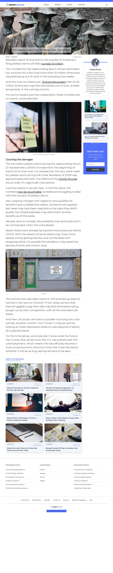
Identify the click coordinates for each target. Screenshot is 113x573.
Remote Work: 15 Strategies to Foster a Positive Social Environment (21, 419)
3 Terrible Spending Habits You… (16, 469)
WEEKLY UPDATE (95, 143)
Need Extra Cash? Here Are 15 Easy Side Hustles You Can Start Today (22, 449)
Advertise (47, 500)
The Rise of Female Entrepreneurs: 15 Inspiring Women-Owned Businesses (60, 389)
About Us (66, 500)
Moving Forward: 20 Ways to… (83, 484)
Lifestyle (81, 5)
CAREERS (14, 57)
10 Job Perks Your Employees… (83, 469)
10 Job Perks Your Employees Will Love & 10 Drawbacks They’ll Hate (94, 116)
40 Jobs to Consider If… (13, 481)
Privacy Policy (36, 500)
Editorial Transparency (79, 500)
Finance (46, 5)
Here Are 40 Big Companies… (83, 477)
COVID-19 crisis (68, 178)
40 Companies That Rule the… (15, 477)
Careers (69, 5)
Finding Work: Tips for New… (83, 488)
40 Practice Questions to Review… (84, 473)
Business (58, 5)
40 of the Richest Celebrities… (15, 473)
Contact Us (56, 500)
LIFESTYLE (11, 444)
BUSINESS (49, 384)
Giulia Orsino (76, 385)
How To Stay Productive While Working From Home (95, 137)
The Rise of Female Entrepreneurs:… (17, 488)
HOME (8, 57)
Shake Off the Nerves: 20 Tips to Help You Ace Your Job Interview (22, 389)
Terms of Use (25, 500)
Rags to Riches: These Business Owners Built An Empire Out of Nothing (62, 419)
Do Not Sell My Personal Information (56, 511)
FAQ (90, 500)
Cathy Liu (38, 385)
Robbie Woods (77, 57)
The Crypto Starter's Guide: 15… (15, 484)
